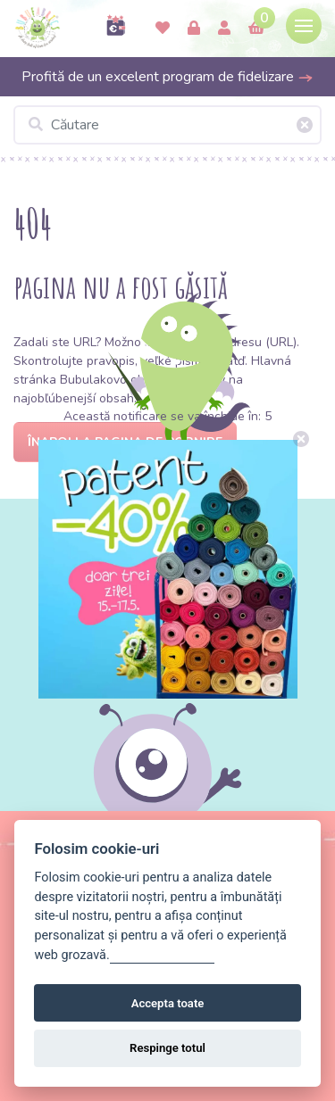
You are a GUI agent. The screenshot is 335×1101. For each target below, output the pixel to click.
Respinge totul (167, 1048)
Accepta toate (168, 1003)
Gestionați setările (162, 955)
